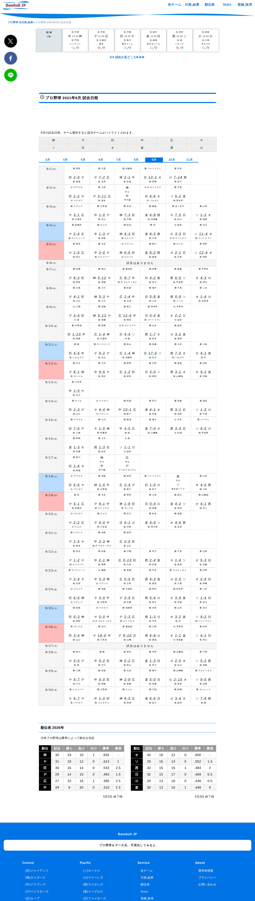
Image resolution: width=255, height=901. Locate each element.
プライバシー (207, 877)
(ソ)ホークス (91, 870)
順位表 (210, 4)
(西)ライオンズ (93, 884)
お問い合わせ (207, 884)
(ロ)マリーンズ (93, 877)
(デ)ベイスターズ (36, 891)
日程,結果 (192, 4)
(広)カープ (32, 898)
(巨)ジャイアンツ (36, 870)
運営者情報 (205, 870)
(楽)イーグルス (93, 891)
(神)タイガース (35, 877)
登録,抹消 (244, 4)
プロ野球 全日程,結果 (20, 22)
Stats (227, 4)
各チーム (174, 4)
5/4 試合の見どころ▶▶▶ (127, 57)
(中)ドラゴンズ (35, 884)
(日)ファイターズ (94, 898)
